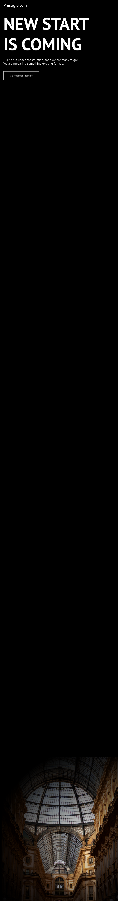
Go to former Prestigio (21, 75)
